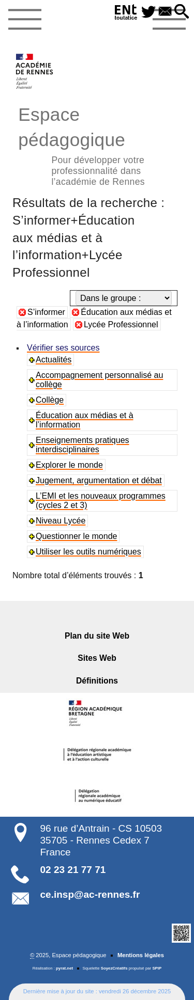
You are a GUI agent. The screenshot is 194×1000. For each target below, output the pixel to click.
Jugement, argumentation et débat (99, 480)
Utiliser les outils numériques (88, 551)
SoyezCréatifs (114, 968)
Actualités (53, 359)
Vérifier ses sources (63, 347)
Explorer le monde (69, 465)
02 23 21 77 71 (73, 869)
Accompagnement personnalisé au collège (99, 380)
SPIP (156, 968)
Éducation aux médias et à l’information (84, 420)
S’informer (46, 312)
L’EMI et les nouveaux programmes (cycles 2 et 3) (101, 500)
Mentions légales (140, 955)
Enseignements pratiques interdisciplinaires (82, 445)
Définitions (97, 680)
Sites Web (97, 658)
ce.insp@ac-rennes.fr (90, 894)
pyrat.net (64, 968)
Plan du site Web (97, 635)
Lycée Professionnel (121, 324)
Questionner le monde (76, 536)
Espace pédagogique (97, 144)
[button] (181, 12)
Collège (50, 399)
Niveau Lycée (60, 520)
